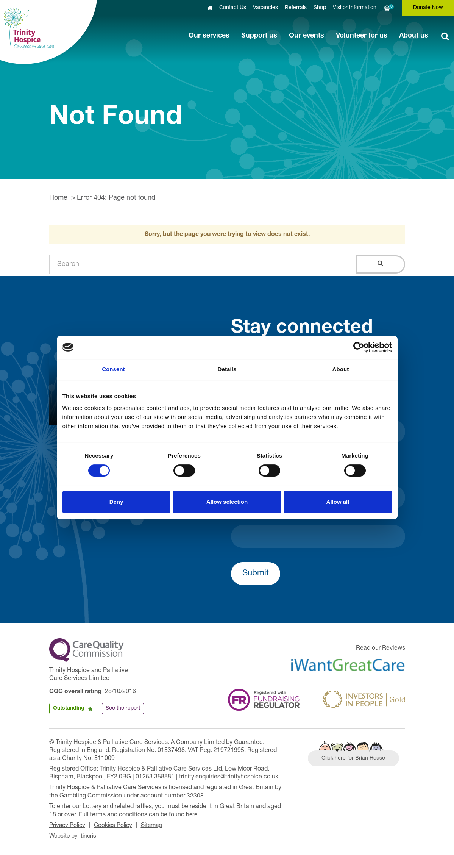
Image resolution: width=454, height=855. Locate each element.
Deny (116, 502)
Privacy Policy (68, 825)
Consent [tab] (113, 369)
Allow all (337, 502)
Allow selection (227, 502)
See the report (123, 708)
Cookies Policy (116, 825)
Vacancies (265, 8)
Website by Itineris (74, 835)
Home (58, 198)
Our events (306, 36)
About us (413, 36)
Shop (320, 8)
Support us (259, 36)
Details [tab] (227, 369)
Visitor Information (354, 8)
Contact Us (232, 8)
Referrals (296, 8)
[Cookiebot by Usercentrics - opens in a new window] (359, 347)
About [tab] (340, 369)
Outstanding (68, 708)
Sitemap (156, 825)
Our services (209, 36)
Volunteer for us (361, 36)
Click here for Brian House (355, 758)
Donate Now (428, 8)
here (192, 814)
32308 (195, 796)
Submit (255, 573)
